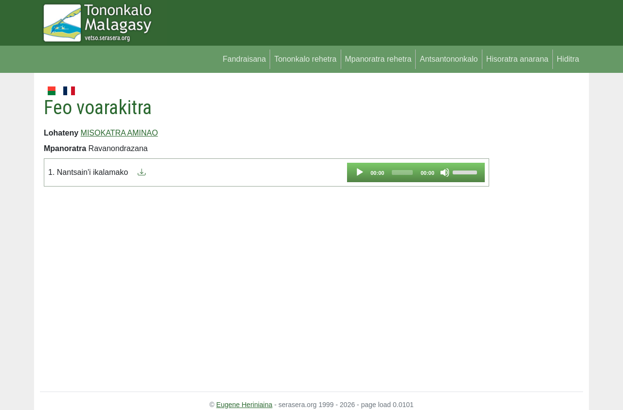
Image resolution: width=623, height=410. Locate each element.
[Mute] (445, 172)
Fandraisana (244, 59)
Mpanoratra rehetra (378, 59)
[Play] (360, 172)
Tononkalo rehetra (305, 59)
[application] (416, 172)
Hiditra (568, 59)
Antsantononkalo (448, 59)
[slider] (402, 172)
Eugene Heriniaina (244, 405)
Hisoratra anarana (517, 59)
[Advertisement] (536, 230)
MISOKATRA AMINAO (119, 133)
